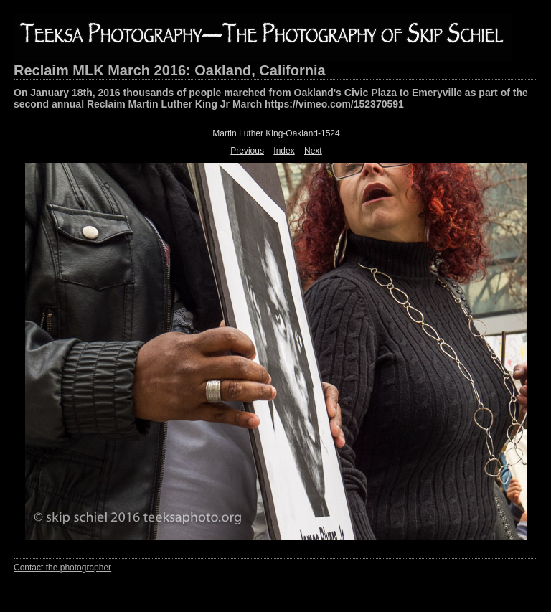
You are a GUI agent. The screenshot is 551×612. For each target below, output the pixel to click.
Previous (247, 151)
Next (313, 151)
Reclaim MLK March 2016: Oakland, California (170, 70)
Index (283, 151)
